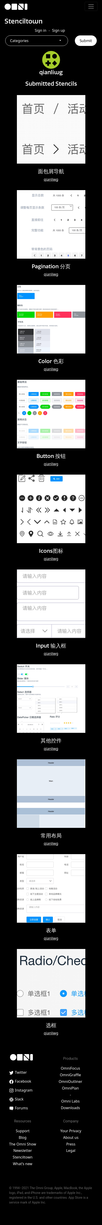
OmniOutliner (70, 1081)
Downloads (70, 1107)
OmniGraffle (70, 1074)
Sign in (40, 30)
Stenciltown (24, 21)
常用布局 (51, 835)
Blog (22, 1137)
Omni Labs (70, 1101)
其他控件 (51, 740)
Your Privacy (70, 1130)
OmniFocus (70, 1068)
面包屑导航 (51, 171)
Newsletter (22, 1150)
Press (70, 1144)
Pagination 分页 (51, 266)
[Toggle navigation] (91, 6)
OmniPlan (70, 1088)
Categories (19, 40)
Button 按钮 (51, 456)
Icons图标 (51, 550)
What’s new (22, 1163)
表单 (51, 930)
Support (22, 1130)
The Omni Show (22, 1144)
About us (70, 1137)
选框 (51, 1025)
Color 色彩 (51, 361)
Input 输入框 (51, 645)
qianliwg (51, 179)
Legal (70, 1150)
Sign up (58, 30)
